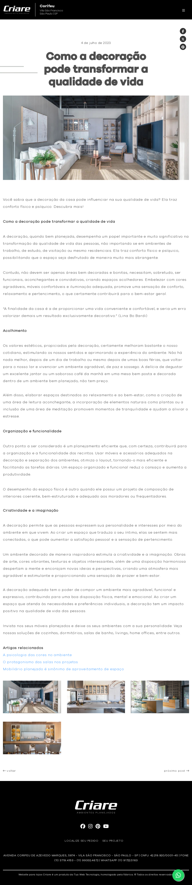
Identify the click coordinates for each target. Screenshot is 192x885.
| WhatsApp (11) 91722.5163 (118, 860)
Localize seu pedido (81, 840)
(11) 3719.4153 (63, 860)
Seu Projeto (112, 840)
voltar (9, 772)
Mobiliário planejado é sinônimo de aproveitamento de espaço (63, 671)
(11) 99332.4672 (87, 860)
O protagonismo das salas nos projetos (40, 664)
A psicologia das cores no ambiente (37, 656)
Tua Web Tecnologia (86, 874)
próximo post (176, 772)
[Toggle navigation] (183, 10)
